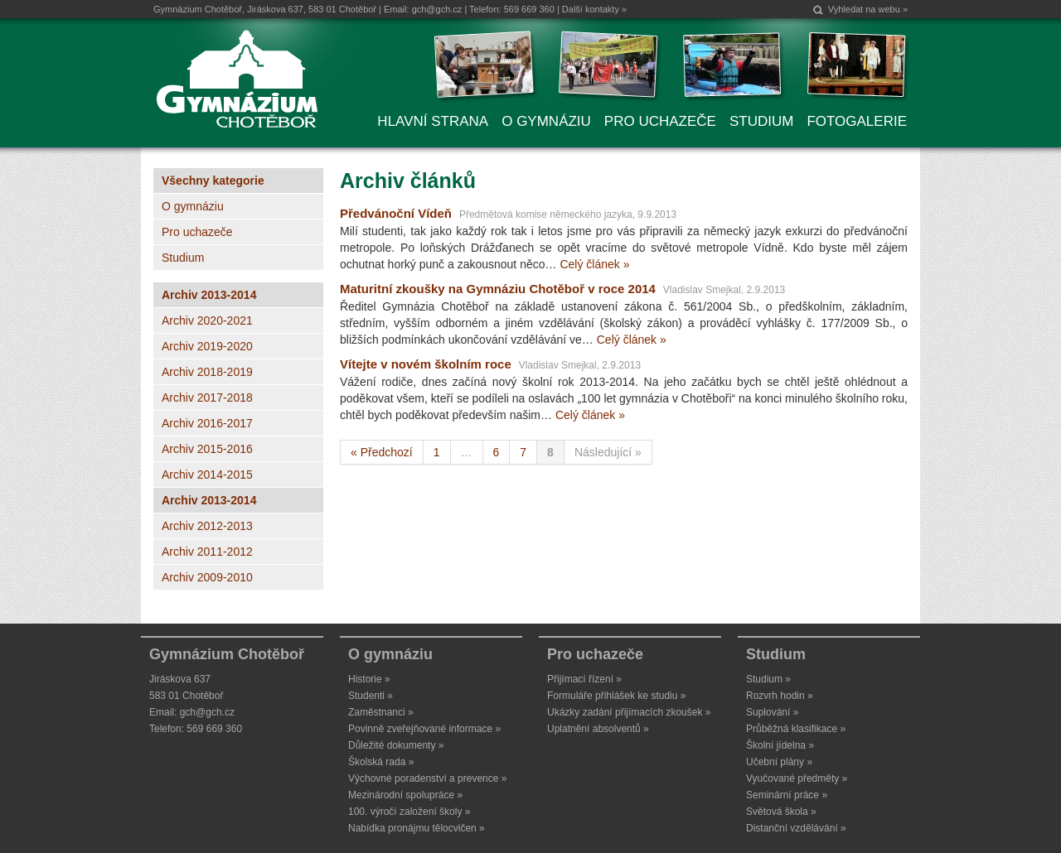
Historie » (369, 679)
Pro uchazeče (197, 232)
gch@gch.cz (437, 9)
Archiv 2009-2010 (207, 577)
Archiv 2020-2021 (207, 320)
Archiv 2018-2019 (207, 371)
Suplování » (772, 712)
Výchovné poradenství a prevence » (427, 778)
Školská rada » (381, 762)
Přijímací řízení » (584, 679)
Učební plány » (779, 762)
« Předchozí (382, 452)
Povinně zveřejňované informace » (424, 729)
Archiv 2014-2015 (207, 474)
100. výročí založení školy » (409, 811)
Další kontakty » (594, 9)
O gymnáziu (193, 206)
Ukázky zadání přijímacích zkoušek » (628, 712)
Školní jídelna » (780, 745)
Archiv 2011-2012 (207, 551)
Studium (183, 257)
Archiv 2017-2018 (207, 397)
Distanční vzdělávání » (796, 828)
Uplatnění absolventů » (598, 729)
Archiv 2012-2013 (207, 526)
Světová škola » (781, 811)
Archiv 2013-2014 (209, 294)
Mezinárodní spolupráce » (405, 795)
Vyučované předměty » (796, 778)
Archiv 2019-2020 (207, 346)
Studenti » (370, 695)
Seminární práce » (786, 795)
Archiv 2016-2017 (207, 423)
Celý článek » (594, 264)
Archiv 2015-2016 (207, 448)
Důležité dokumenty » (395, 745)
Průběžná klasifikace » (795, 729)
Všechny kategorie (213, 180)
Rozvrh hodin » (779, 695)
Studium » (768, 679)
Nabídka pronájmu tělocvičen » (416, 828)
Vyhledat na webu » (868, 9)
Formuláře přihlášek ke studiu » (616, 695)
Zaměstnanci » (381, 712)
